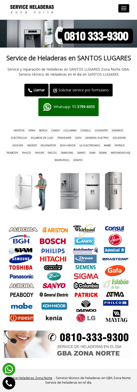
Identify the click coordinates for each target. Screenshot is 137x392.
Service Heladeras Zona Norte (29, 378)
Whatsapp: (68, 107)
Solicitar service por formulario (81, 90)
